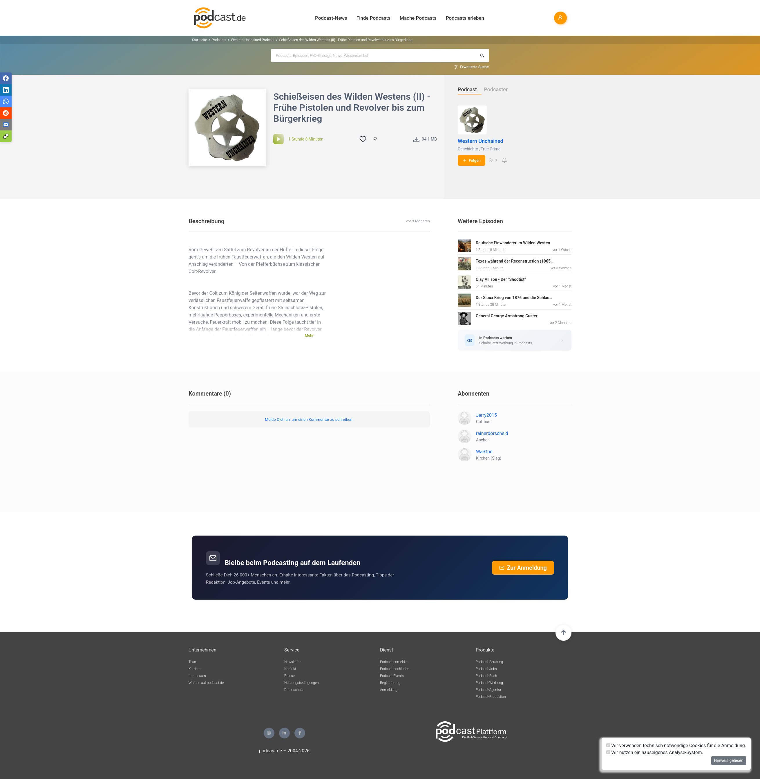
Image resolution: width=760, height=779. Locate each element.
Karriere (194, 669)
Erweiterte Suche (474, 67)
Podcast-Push (486, 676)
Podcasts (219, 40)
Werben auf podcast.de (206, 683)
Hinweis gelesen (728, 760)
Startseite (199, 40)
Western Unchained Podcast (253, 40)
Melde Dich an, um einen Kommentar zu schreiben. (309, 419)
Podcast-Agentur (488, 690)
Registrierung (390, 683)
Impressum (197, 676)
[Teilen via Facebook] (6, 78)
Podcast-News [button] (331, 18)
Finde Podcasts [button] (373, 18)
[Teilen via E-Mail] (6, 124)
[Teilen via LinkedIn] (6, 90)
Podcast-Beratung (489, 662)
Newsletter (292, 662)
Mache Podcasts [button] (418, 18)
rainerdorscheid (492, 433)
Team (193, 662)
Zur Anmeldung (523, 567)
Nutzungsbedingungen (301, 683)
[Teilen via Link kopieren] (6, 136)
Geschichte (468, 149)
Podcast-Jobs (486, 669)
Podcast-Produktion (491, 697)
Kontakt (290, 669)
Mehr (309, 335)
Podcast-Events (392, 676)
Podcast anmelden (394, 662)
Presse (289, 676)
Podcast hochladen (394, 669)
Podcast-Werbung (489, 683)
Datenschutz (293, 690)
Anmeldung (388, 690)
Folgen (471, 160)
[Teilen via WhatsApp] (6, 101)
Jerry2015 (486, 415)
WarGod (484, 451)
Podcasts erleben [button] (465, 18)
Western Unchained (480, 141)
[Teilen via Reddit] (6, 113)
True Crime (490, 149)
